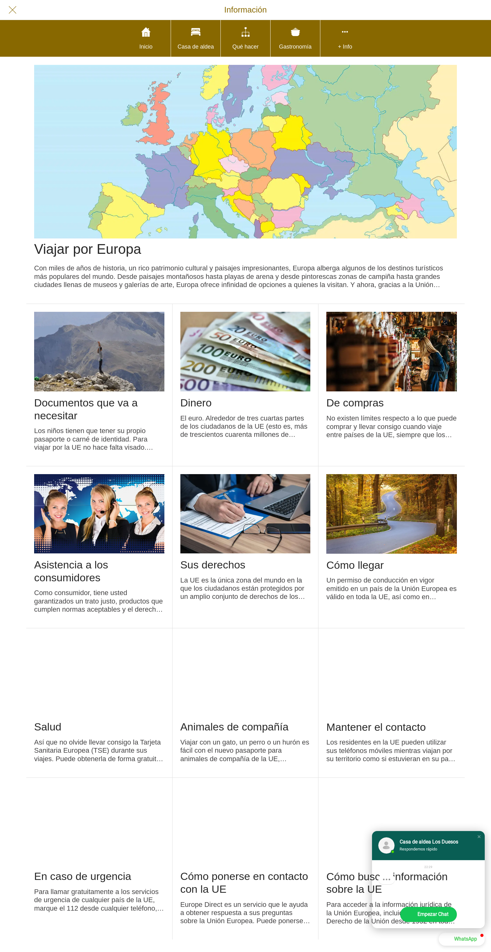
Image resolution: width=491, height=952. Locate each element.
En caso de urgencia (82, 876)
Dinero (196, 403)
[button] (479, 837)
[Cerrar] (12, 10)
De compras (355, 403)
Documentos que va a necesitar (86, 409)
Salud (47, 727)
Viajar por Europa (87, 249)
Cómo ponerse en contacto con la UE (244, 882)
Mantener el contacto (376, 727)
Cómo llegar (355, 565)
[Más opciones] (345, 38)
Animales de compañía (234, 727)
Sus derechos (213, 565)
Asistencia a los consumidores (71, 571)
